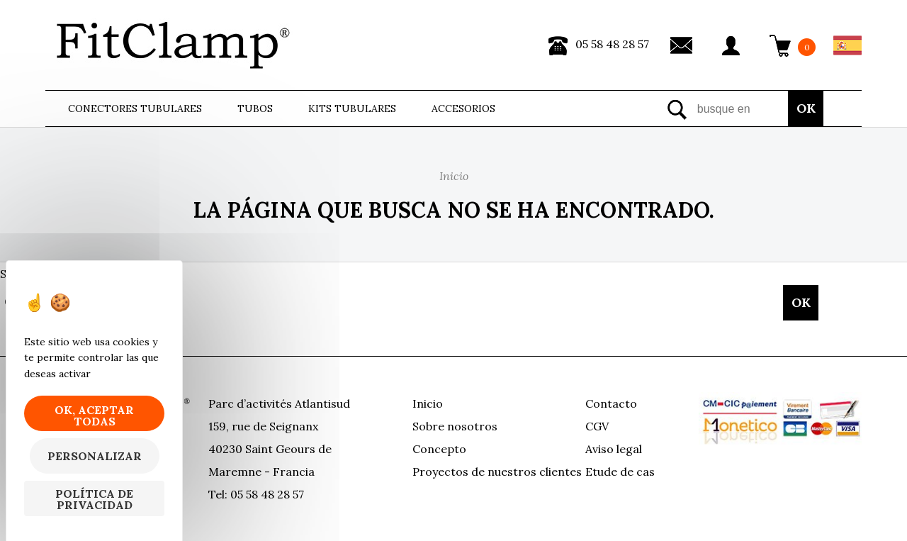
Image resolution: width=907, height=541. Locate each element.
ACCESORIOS (463, 108)
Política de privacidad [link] (94, 499)
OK (806, 108)
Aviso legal (613, 449)
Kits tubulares (352, 108)
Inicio (427, 403)
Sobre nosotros (454, 426)
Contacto (611, 403)
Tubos (255, 108)
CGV (597, 426)
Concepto (439, 449)
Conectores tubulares (135, 108)
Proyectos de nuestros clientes (497, 471)
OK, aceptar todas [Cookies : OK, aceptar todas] (94, 415)
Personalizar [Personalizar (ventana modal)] (94, 456)
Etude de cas (620, 471)
